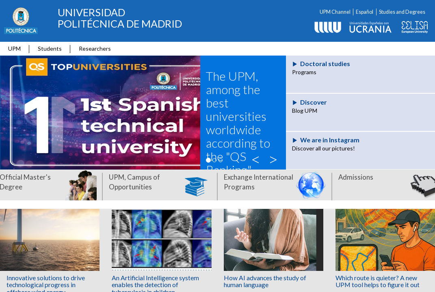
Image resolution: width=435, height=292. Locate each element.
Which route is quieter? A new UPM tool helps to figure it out (377, 281)
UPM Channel (335, 12)
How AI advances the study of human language (265, 281)
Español (364, 12)
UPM (14, 48)
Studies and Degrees (402, 12)
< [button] (257, 158)
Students (50, 48)
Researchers (95, 48)
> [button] (274, 158)
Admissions (355, 177)
